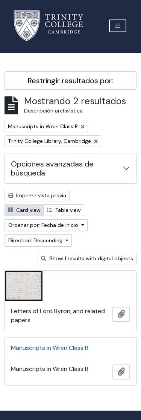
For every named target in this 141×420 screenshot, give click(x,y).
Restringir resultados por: (70, 81)
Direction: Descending (36, 240)
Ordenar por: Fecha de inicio (44, 225)
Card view (24, 210)
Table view (64, 210)
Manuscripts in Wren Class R (49, 348)
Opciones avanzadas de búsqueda (52, 168)
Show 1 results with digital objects (87, 258)
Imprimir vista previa (37, 195)
